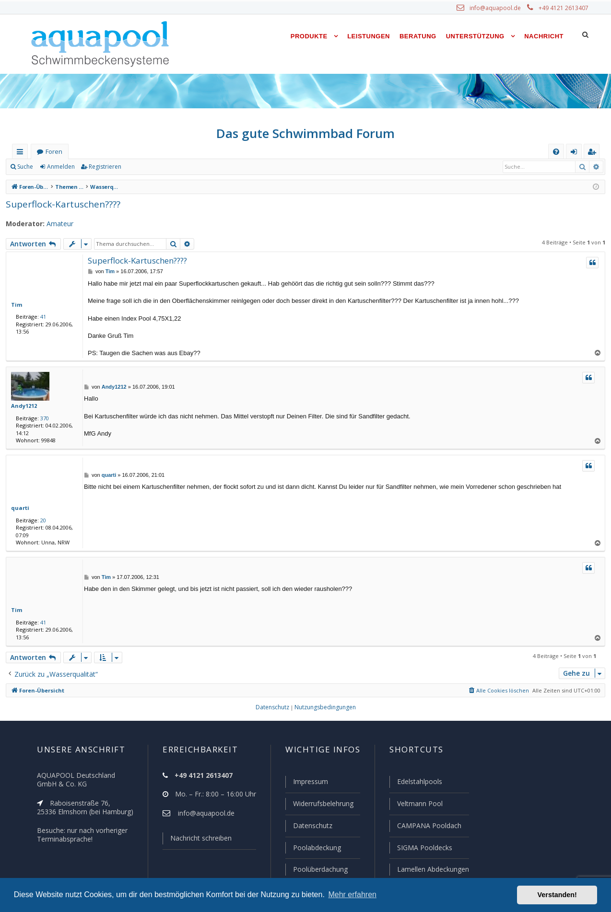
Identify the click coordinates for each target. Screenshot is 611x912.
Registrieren (103, 166)
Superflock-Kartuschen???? (62, 204)
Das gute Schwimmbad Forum (305, 133)
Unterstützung (475, 36)
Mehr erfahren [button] (352, 894)
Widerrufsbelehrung (319, 805)
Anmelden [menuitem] (576, 153)
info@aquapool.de (498, 8)
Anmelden (60, 166)
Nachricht (544, 36)
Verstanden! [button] (557, 895)
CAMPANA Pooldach (428, 827)
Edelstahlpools (419, 783)
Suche (25, 166)
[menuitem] (556, 151)
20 (41, 520)
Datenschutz (308, 827)
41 (41, 316)
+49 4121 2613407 (564, 8)
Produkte (309, 36)
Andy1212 (23, 405)
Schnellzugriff (21, 153)
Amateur (55, 224)
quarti (18, 507)
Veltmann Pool (418, 805)
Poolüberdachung (316, 869)
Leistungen (368, 36)
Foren (54, 151)
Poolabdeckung (313, 848)
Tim (15, 304)
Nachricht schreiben (197, 840)
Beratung (418, 36)
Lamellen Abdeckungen (432, 869)
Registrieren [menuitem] (593, 153)
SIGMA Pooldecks (424, 848)
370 (42, 418)
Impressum (306, 783)
